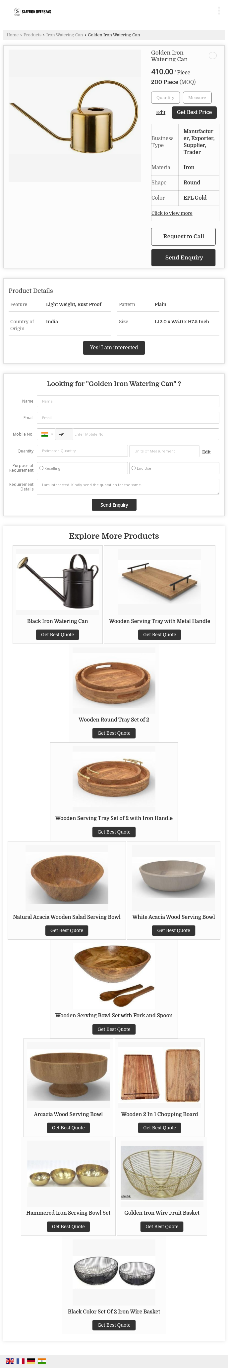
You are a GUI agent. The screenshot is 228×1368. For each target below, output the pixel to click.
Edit (160, 112)
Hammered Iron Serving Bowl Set (68, 1213)
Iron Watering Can (64, 35)
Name (27, 401)
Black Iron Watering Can (57, 621)
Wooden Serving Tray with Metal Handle (159, 621)
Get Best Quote (57, 634)
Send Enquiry (184, 257)
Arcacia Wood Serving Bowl (68, 1114)
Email (28, 417)
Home (13, 35)
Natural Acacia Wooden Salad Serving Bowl (66, 917)
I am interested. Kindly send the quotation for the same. (128, 487)
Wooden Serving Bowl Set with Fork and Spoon (114, 1016)
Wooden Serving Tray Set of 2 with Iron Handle (114, 818)
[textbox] (197, 98)
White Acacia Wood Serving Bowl (173, 917)
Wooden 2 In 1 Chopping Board (159, 1114)
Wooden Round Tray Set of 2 (114, 720)
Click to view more (172, 213)
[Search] (140, 9)
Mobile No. (23, 434)
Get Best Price (194, 112)
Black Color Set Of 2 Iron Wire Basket (114, 1312)
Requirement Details (21, 486)
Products (32, 35)
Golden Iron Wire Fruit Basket (162, 1213)
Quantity (25, 451)
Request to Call (183, 236)
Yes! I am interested (114, 348)
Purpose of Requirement (21, 468)
